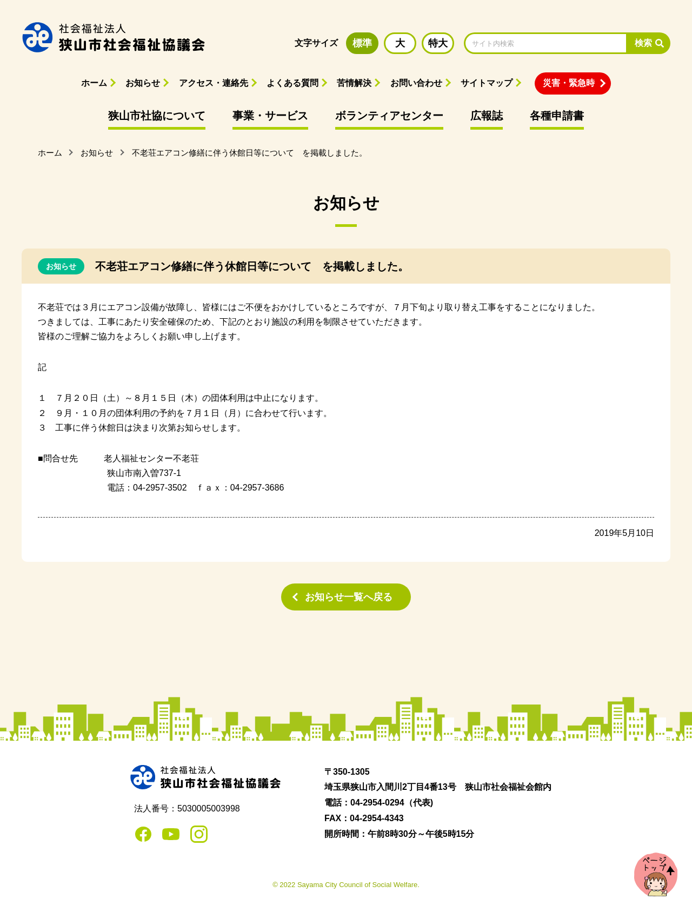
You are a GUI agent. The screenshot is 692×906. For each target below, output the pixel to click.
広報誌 (486, 116)
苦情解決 (354, 83)
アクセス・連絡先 (213, 83)
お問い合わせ (416, 83)
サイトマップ (487, 83)
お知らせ (142, 83)
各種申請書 (557, 116)
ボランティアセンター (389, 116)
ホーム (94, 83)
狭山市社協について (156, 116)
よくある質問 (292, 83)
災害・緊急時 (569, 83)
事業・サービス (270, 116)
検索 (643, 43)
